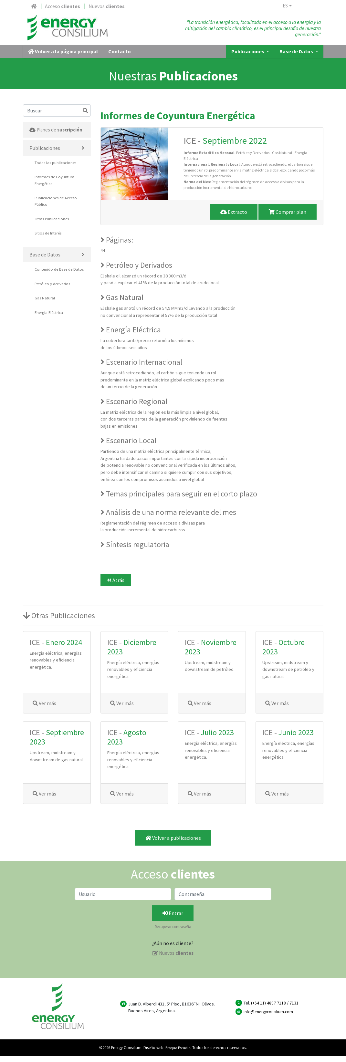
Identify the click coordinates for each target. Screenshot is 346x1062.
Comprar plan (287, 218)
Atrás (115, 586)
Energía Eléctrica (50, 333)
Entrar (173, 919)
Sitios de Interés (49, 247)
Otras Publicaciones (52, 232)
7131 (294, 1009)
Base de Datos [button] (296, 58)
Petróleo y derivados (54, 304)
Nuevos (107, 6)
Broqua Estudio (177, 1053)
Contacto (119, 58)
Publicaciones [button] (248, 58)
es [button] (286, 6)
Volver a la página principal (63, 58)
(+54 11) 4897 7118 (268, 1009)
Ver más (44, 709)
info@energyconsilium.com (270, 1018)
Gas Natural (45, 318)
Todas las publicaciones (56, 176)
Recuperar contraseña (173, 932)
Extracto (233, 218)
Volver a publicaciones (173, 844)
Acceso (62, 6)
